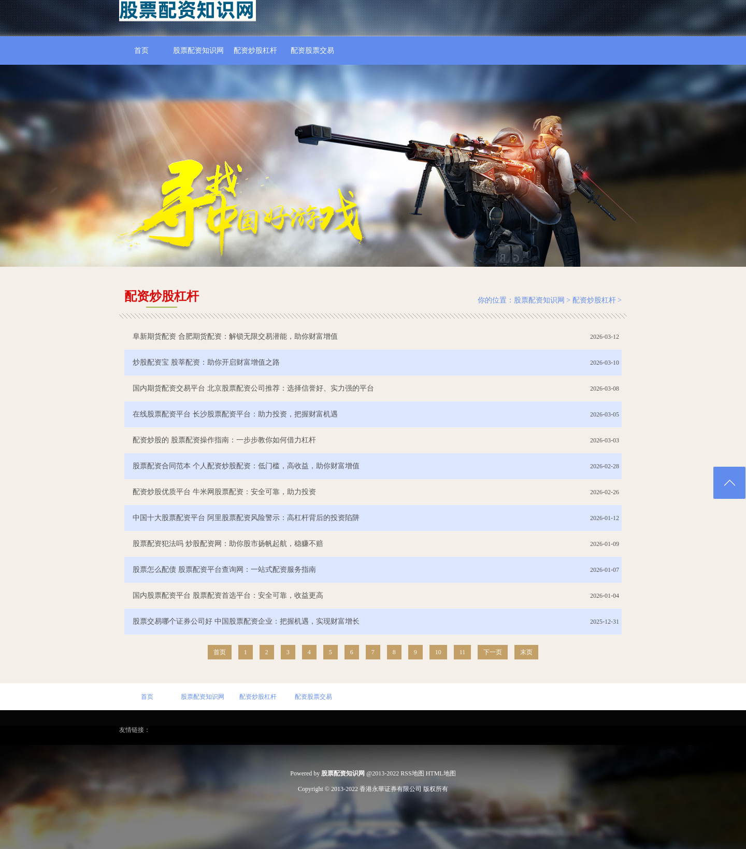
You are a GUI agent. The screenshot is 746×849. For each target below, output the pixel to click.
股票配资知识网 (198, 50)
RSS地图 (412, 773)
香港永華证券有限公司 (391, 789)
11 (463, 652)
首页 (141, 50)
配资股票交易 (312, 50)
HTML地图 (441, 773)
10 (438, 652)
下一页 (492, 652)
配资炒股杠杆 (255, 50)
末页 (526, 652)
